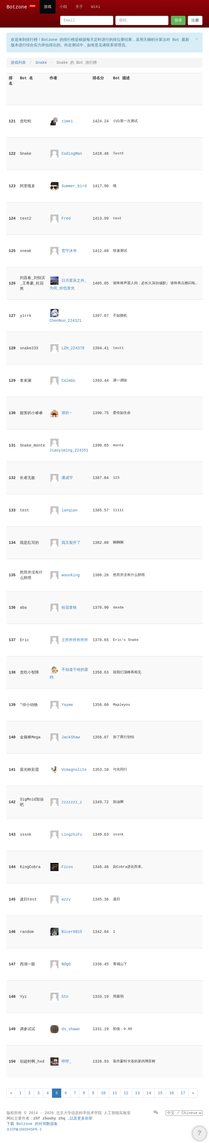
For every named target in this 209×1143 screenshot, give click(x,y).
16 (171, 1093)
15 (160, 1093)
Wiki (95, 7)
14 (148, 1093)
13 (137, 1093)
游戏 (47, 7)
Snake (41, 62)
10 (103, 1093)
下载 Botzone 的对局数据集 (32, 1124)
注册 (195, 20)
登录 (178, 20)
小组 (63, 7)
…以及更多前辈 (80, 1118)
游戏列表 (18, 62)
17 (183, 1093)
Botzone (21, 7)
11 (114, 1093)
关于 (79, 7)
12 (126, 1093)
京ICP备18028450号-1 (24, 1130)
